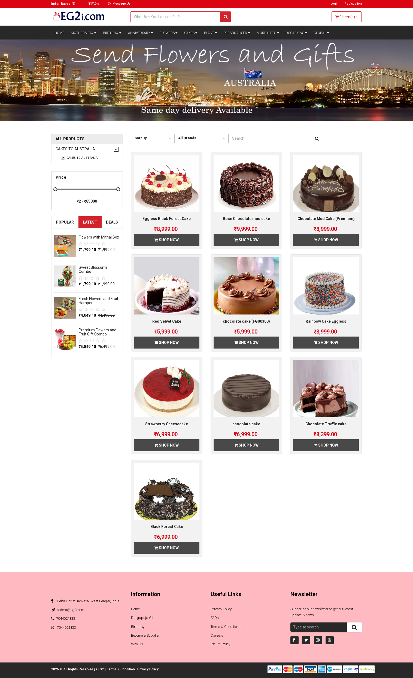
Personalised (237, 33)
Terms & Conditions (226, 627)
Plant (210, 33)
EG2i (101, 669)
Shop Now (166, 240)
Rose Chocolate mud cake (246, 218)
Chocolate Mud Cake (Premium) (326, 218)
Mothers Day (83, 33)
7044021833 (63, 618)
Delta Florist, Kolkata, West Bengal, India (85, 601)
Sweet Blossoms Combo (93, 269)
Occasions (296, 33)
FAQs (215, 618)
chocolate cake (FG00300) (246, 321)
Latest (90, 222)
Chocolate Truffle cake (326, 424)
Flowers (169, 33)
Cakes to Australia (75, 149)
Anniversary (140, 33)
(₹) (65, 3)
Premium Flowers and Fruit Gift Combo (97, 332)
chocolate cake (246, 424)
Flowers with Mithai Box (99, 237)
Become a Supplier (145, 635)
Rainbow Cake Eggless (326, 321)
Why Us (137, 644)
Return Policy (220, 644)
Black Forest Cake (166, 526)
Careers (217, 635)
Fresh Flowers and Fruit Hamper (98, 301)
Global (321, 33)
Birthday (112, 33)
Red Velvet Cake (166, 321)
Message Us (119, 3)
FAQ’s (93, 3)
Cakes (191, 33)
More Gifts (268, 33)
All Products (70, 139)
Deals (112, 222)
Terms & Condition (121, 669)
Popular (65, 222)
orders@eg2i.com (67, 610)
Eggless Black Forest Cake (166, 218)
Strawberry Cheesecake (166, 424)
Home (59, 33)
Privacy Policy (221, 609)
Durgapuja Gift (142, 618)
